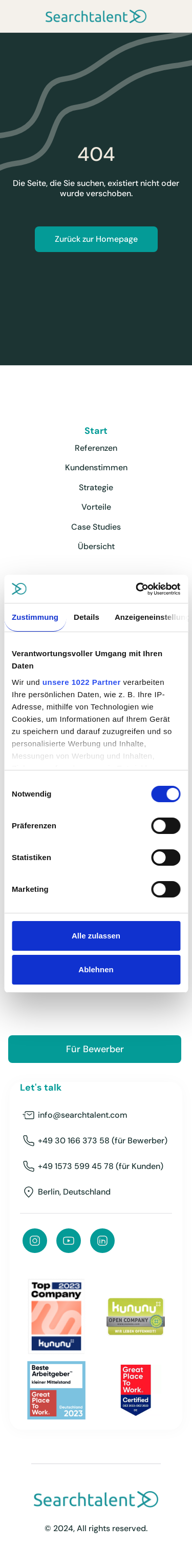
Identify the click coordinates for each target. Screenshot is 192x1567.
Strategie (96, 487)
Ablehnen (95, 969)
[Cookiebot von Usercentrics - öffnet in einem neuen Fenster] (136, 589)
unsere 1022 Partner (81, 682)
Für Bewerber (95, 1049)
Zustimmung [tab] (35, 617)
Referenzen (96, 448)
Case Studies (96, 526)
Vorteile (96, 507)
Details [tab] (86, 617)
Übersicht (96, 546)
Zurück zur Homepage (96, 239)
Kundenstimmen (96, 467)
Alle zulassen (96, 935)
